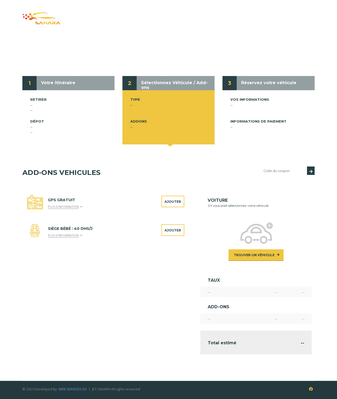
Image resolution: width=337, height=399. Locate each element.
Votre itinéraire (58, 82)
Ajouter (173, 202)
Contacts (288, 13)
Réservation (191, 13)
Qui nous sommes (122, 13)
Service (159, 13)
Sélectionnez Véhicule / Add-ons (174, 85)
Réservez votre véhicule (268, 82)
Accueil (86, 13)
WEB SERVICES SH (72, 389)
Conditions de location (241, 13)
